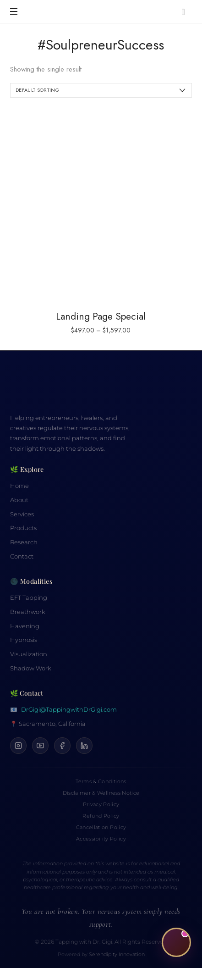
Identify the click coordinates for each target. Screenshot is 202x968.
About (19, 500)
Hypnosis (23, 639)
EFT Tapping (28, 597)
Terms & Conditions (101, 781)
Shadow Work (30, 668)
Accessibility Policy (101, 838)
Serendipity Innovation (117, 954)
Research (24, 542)
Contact (21, 556)
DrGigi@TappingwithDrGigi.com (69, 709)
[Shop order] (101, 90)
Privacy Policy (101, 804)
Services (22, 514)
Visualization (28, 654)
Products (23, 528)
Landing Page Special (101, 316)
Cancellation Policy (101, 827)
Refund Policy (100, 816)
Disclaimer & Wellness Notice (101, 793)
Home (19, 485)
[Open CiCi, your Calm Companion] (176, 942)
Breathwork (27, 611)
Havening (24, 626)
